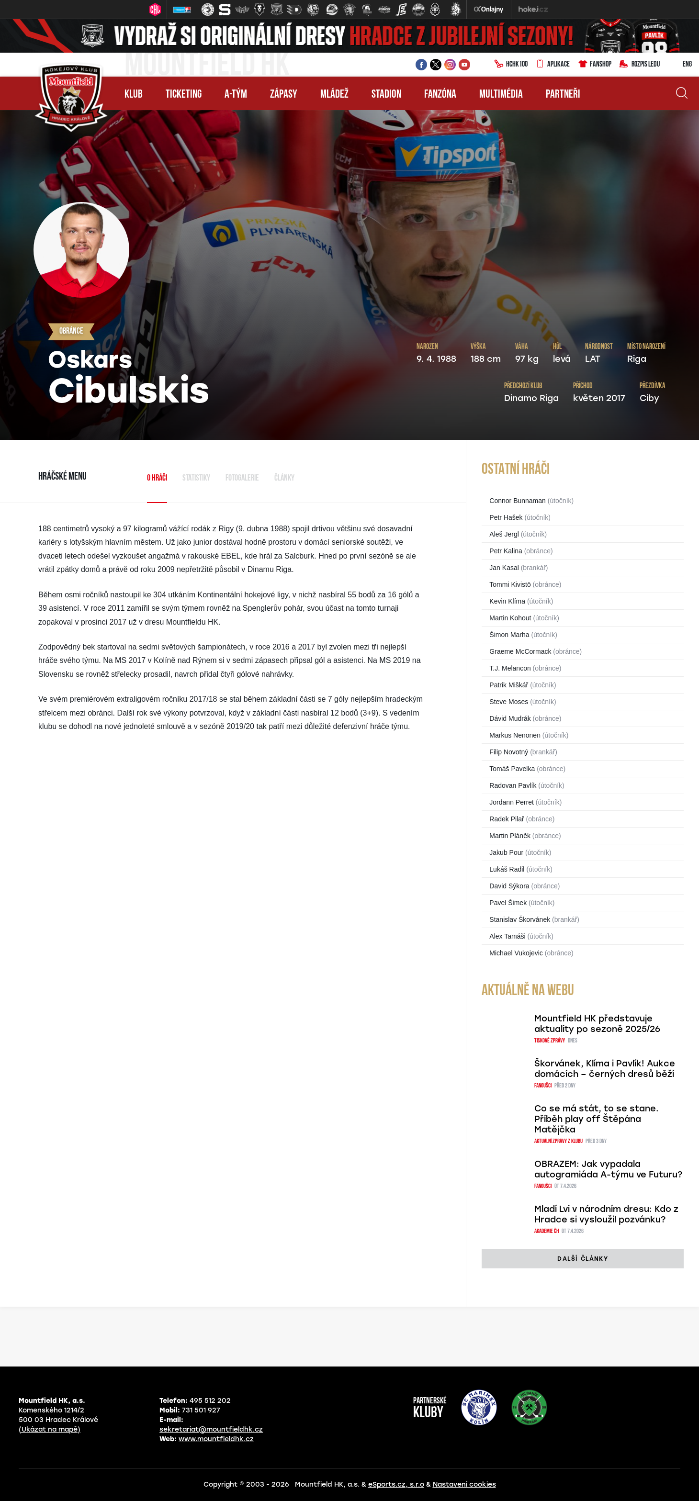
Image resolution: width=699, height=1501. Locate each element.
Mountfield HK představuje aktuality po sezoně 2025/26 (597, 1023)
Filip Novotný (508, 752)
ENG (679, 64)
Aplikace (552, 64)
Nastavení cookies (464, 1484)
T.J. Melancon (509, 668)
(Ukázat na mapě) (49, 1429)
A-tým (236, 95)
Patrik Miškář (508, 685)
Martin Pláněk (509, 836)
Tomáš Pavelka (512, 769)
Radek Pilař (506, 819)
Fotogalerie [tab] (242, 478)
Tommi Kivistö (509, 584)
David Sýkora (509, 886)
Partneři (563, 95)
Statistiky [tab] (196, 478)
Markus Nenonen (515, 735)
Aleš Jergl (504, 534)
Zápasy (283, 95)
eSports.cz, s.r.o (396, 1484)
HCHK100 (511, 64)
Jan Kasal (504, 567)
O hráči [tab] (157, 478)
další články (582, 1258)
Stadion (386, 95)
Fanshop (594, 64)
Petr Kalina (505, 551)
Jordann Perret (511, 802)
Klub (133, 95)
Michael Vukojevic (516, 953)
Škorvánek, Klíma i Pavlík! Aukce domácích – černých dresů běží (604, 1068)
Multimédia (501, 95)
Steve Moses (508, 702)
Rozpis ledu (639, 64)
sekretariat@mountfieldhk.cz (211, 1429)
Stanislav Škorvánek (519, 919)
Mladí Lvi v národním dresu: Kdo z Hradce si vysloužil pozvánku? (606, 1214)
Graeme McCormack (520, 651)
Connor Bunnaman (517, 500)
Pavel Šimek (508, 903)
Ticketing (184, 95)
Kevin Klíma (507, 601)
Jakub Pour (506, 852)
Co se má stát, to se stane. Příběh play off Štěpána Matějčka (596, 1119)
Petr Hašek (505, 517)
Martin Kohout (510, 618)
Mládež (334, 95)
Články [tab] (284, 478)
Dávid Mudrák (509, 718)
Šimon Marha (509, 634)
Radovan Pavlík (512, 785)
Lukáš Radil (506, 869)
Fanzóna (440, 95)
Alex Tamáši (507, 936)
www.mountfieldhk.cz (216, 1439)
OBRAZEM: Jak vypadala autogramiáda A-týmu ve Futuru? (608, 1169)
